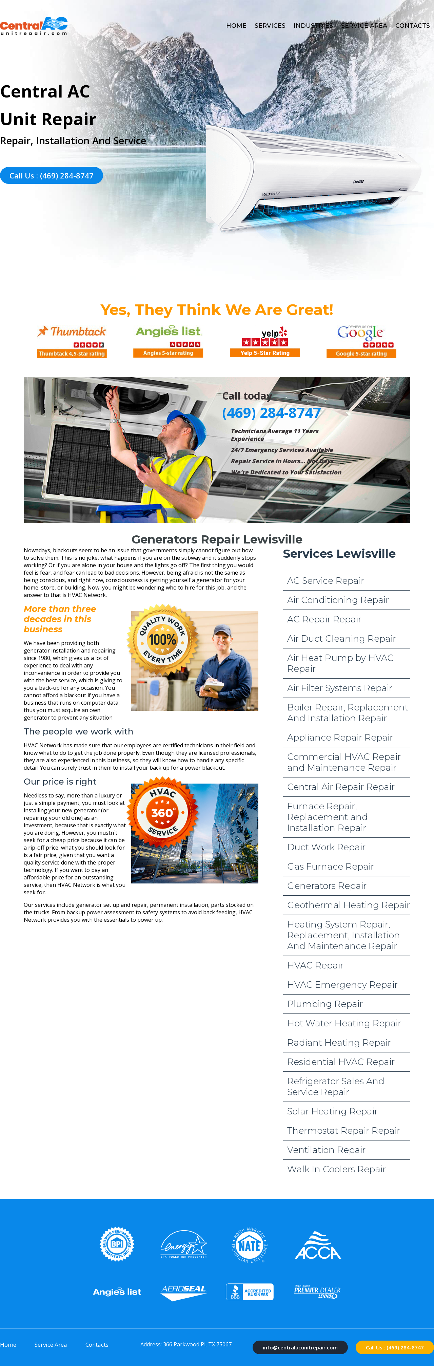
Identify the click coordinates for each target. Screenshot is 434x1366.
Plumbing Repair (325, 1004)
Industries (313, 25)
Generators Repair (327, 885)
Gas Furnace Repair (330, 866)
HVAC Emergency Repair (342, 984)
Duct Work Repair (326, 847)
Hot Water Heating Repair (344, 1023)
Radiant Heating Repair (339, 1042)
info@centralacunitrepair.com (300, 1347)
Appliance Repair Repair (340, 737)
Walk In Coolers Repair (336, 1169)
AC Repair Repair (324, 619)
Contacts (412, 25)
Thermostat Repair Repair (343, 1130)
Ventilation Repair (326, 1150)
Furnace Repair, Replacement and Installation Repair (327, 817)
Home (236, 25)
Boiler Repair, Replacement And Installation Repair (347, 713)
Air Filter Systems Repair (339, 688)
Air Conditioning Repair (338, 600)
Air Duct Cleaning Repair (341, 638)
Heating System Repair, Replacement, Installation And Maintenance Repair (343, 935)
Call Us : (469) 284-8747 (51, 175)
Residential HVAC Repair (341, 1061)
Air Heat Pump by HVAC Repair (340, 663)
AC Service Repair (325, 580)
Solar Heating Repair (332, 1111)
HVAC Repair (315, 965)
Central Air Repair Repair (341, 787)
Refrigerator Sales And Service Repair (335, 1086)
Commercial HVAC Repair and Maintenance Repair (344, 762)
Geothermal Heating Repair (348, 905)
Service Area (364, 25)
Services (270, 25)
